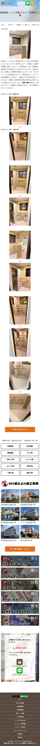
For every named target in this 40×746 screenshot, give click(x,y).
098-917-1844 (21, 648)
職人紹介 (20, 737)
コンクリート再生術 (20, 727)
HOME (2, 24)
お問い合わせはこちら (20, 429)
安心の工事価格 (20, 703)
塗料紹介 (20, 734)
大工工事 (30, 453)
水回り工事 (10, 459)
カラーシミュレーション (20, 730)
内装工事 (10, 24)
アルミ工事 (29, 459)
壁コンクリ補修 (20, 713)
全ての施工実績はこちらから (20, 549)
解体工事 (30, 473)
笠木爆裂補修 (20, 706)
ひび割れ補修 (20, 716)
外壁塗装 (10, 446)
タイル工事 (10, 466)
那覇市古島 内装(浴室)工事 (11, 440)
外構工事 (30, 466)
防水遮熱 (30, 446)
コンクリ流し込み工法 (20, 720)
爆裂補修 (10, 453)
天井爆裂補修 (20, 710)
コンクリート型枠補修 (20, 723)
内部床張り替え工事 (31, 440)
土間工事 (10, 473)
